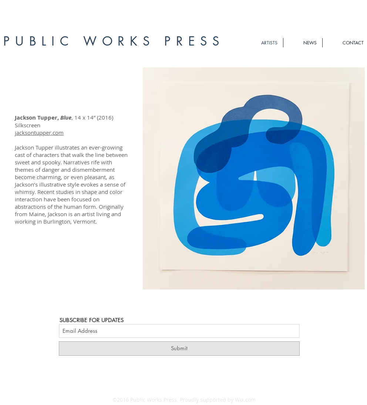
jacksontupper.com (39, 132)
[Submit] (179, 348)
